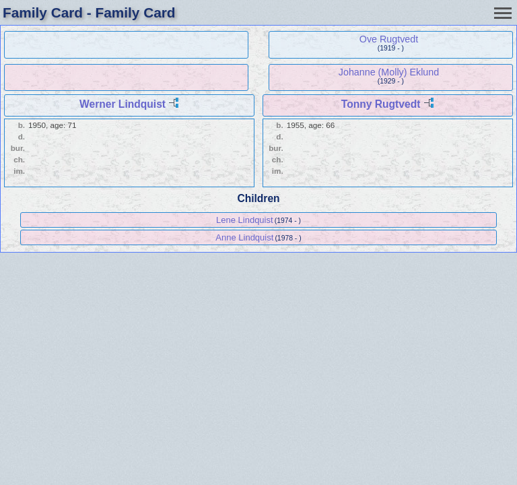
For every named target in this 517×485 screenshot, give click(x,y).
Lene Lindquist (244, 220)
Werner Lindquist (122, 104)
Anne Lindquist (244, 237)
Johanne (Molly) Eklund (389, 72)
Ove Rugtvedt (388, 39)
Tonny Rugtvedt (381, 104)
